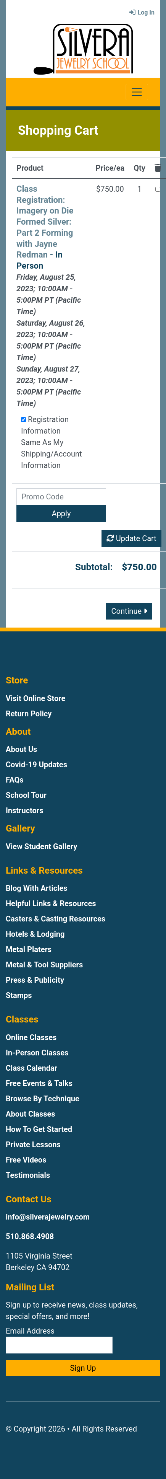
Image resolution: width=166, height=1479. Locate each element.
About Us (21, 749)
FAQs (15, 779)
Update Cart (131, 538)
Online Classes (31, 1037)
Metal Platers (29, 949)
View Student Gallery (41, 846)
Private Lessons (33, 1144)
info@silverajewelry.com (48, 1216)
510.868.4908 (30, 1236)
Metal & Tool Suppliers (44, 964)
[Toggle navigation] (137, 92)
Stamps (19, 995)
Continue (129, 611)
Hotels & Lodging (35, 934)
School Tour (26, 795)
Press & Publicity (35, 980)
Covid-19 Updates (36, 764)
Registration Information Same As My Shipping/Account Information (51, 442)
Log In (142, 12)
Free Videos (26, 1159)
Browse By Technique (42, 1098)
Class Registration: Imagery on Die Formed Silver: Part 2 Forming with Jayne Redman (45, 222)
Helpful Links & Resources (51, 903)
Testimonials (28, 1175)
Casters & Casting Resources (55, 918)
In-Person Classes (37, 1052)
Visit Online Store (35, 698)
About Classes (30, 1114)
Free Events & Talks (39, 1083)
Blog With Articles (37, 888)
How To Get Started (39, 1129)
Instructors (24, 810)
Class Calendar (31, 1068)
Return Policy (29, 713)
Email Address (59, 1339)
